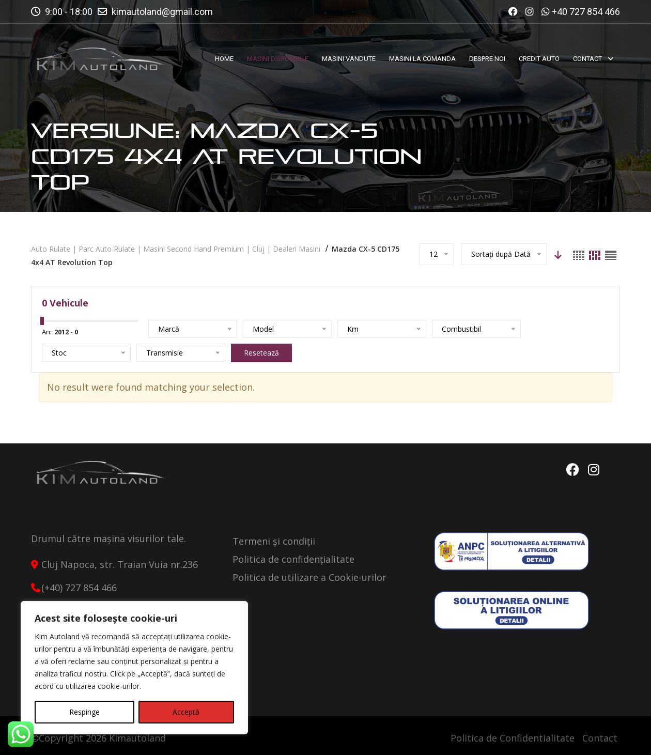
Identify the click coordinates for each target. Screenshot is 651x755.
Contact (599, 738)
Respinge (84, 712)
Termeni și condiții (274, 541)
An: (47, 331)
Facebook (572, 469)
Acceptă (186, 712)
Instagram (593, 469)
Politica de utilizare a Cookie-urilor (309, 577)
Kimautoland (137, 738)
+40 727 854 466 (586, 11)
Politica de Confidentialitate (513, 738)
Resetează (261, 353)
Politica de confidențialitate (293, 559)
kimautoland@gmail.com (162, 11)
